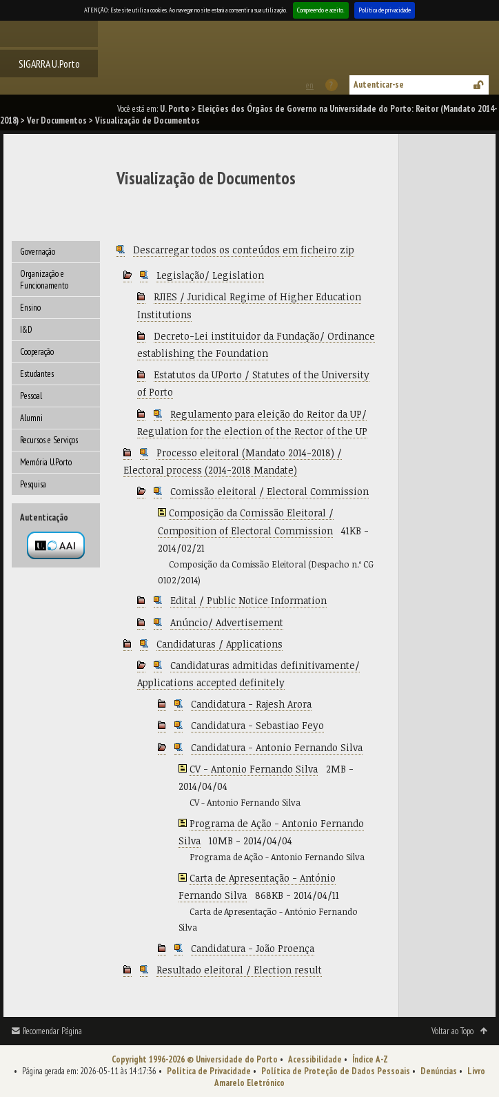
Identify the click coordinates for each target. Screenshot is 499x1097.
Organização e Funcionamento (44, 279)
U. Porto (175, 109)
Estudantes (37, 374)
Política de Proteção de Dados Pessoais (335, 1071)
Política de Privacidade (209, 1071)
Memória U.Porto (46, 462)
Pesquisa (33, 484)
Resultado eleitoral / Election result (239, 969)
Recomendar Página (52, 1031)
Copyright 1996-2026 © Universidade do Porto (195, 1059)
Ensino (30, 307)
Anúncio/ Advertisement (226, 622)
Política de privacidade (384, 10)
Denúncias (438, 1071)
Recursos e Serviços (49, 440)
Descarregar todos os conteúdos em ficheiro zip (243, 249)
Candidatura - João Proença (252, 948)
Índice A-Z (370, 1059)
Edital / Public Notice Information (248, 600)
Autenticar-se (379, 84)
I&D (26, 330)
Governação (37, 252)
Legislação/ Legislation (210, 275)
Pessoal (31, 396)
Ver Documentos (57, 120)
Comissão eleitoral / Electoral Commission (269, 491)
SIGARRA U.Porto (49, 63)
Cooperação (37, 352)
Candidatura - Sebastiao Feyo (257, 725)
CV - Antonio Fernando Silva (254, 768)
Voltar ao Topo (452, 1031)
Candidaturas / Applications (219, 643)
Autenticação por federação (56, 545)
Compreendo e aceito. (321, 10)
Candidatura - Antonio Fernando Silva (277, 747)
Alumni (31, 418)
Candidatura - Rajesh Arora (251, 703)
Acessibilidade (315, 1059)
